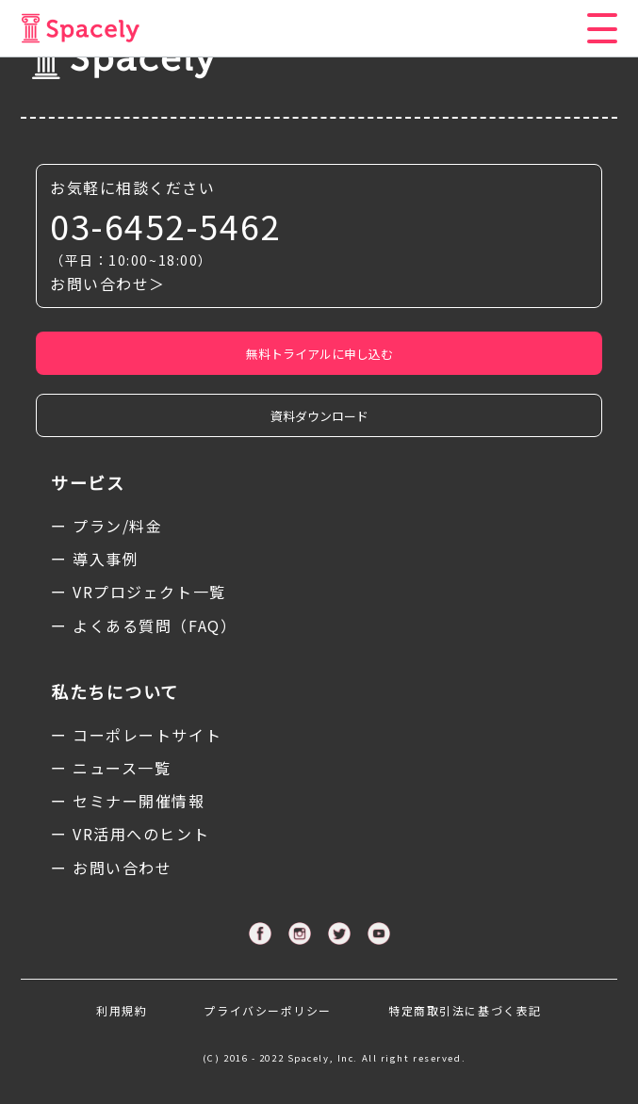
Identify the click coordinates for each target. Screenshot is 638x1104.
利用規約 (121, 1010)
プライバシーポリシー (268, 1010)
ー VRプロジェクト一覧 (138, 591)
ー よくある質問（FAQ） (144, 625)
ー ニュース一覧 (111, 767)
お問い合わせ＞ (108, 283)
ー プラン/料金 (106, 525)
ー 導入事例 (95, 558)
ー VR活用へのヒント (130, 833)
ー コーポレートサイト (136, 734)
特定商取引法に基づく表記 (465, 1010)
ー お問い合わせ (111, 867)
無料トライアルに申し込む (319, 354)
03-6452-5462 (165, 225)
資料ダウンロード (319, 416)
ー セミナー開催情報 (128, 800)
